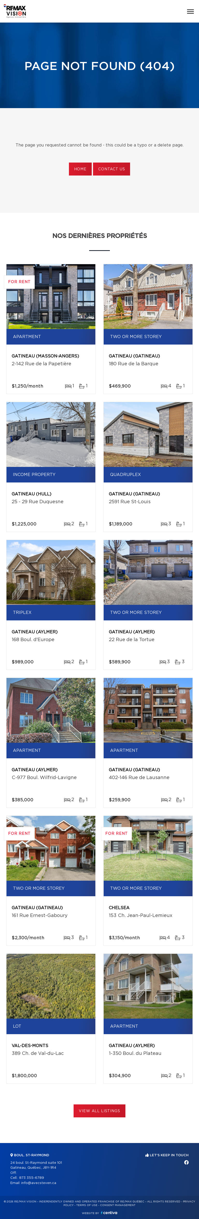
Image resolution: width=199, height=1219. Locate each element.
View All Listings (99, 1111)
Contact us (111, 169)
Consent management (118, 1205)
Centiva (109, 1212)
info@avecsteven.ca (38, 1183)
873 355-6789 (31, 1178)
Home (80, 169)
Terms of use (86, 1205)
